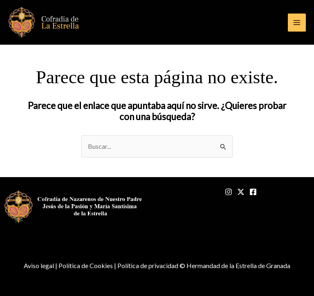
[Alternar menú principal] (297, 23)
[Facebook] (253, 192)
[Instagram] (228, 192)
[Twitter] (240, 192)
